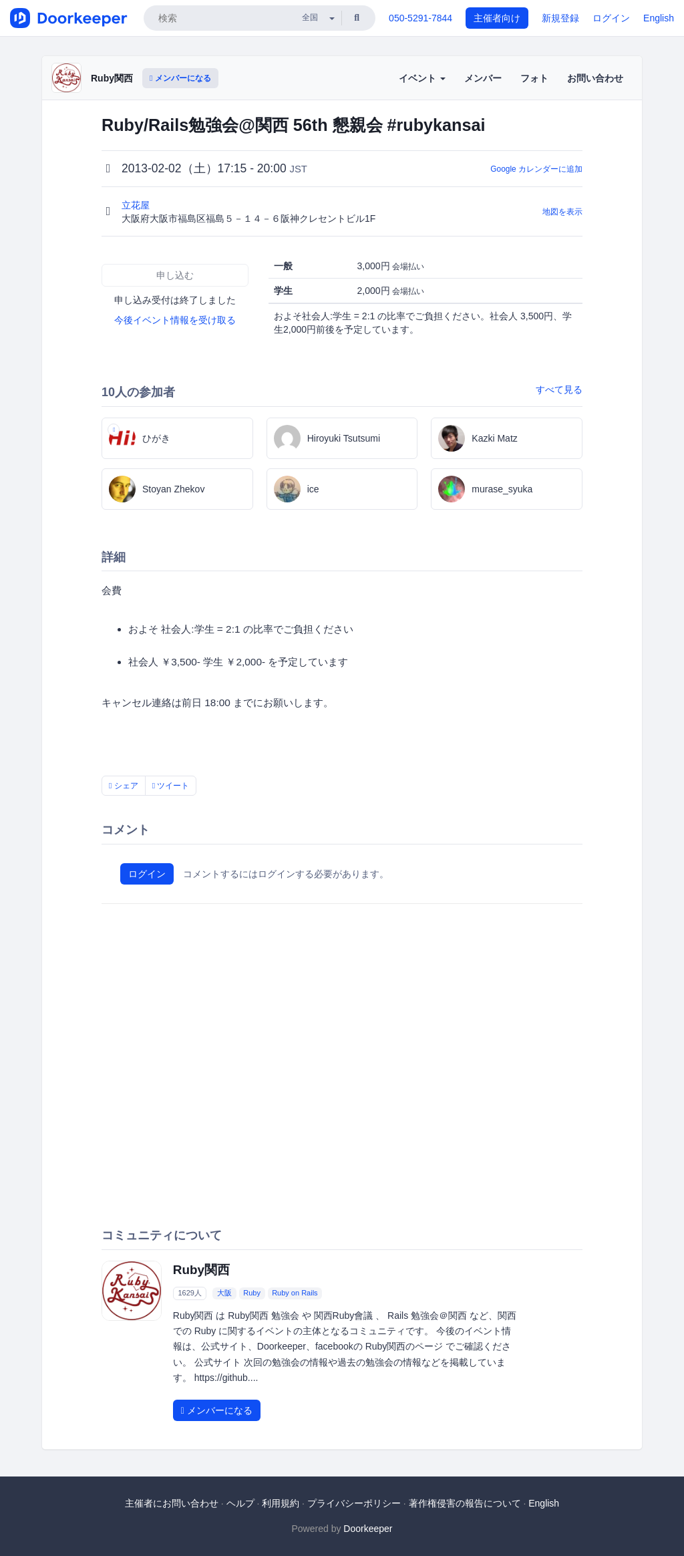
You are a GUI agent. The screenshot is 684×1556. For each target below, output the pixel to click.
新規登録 (560, 18)
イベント (422, 78)
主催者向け (497, 18)
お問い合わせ (595, 78)
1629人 (189, 1293)
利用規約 (280, 1503)
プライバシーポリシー (354, 1503)
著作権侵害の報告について (465, 1503)
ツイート (171, 785)
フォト (534, 78)
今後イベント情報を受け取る (175, 320)
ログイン (611, 18)
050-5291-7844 (420, 18)
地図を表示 (562, 211)
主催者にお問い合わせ (171, 1503)
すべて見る (559, 389)
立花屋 (137, 205)
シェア (123, 785)
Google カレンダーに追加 (536, 169)
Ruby (252, 1293)
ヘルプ (240, 1503)
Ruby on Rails (294, 1293)
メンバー (483, 78)
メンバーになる (180, 78)
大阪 (224, 1293)
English (658, 18)
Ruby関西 (112, 78)
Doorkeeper (367, 1528)
